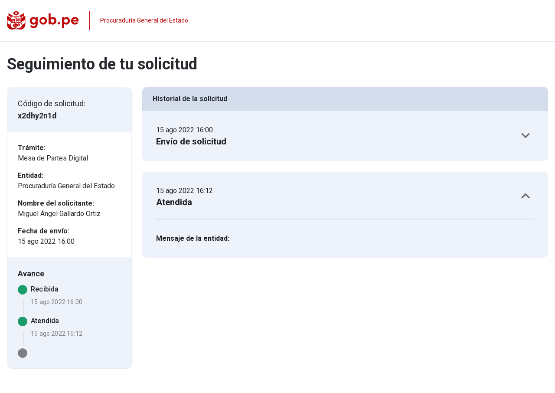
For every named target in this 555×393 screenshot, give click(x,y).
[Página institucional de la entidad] (97, 20)
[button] (345, 136)
